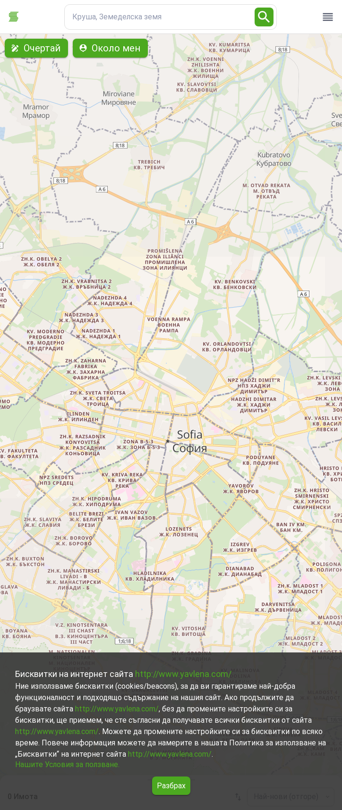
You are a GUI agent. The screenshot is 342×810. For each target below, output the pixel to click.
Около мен (110, 48)
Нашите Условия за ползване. (67, 764)
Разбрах (171, 786)
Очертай (36, 48)
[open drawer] (327, 17)
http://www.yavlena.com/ (183, 674)
